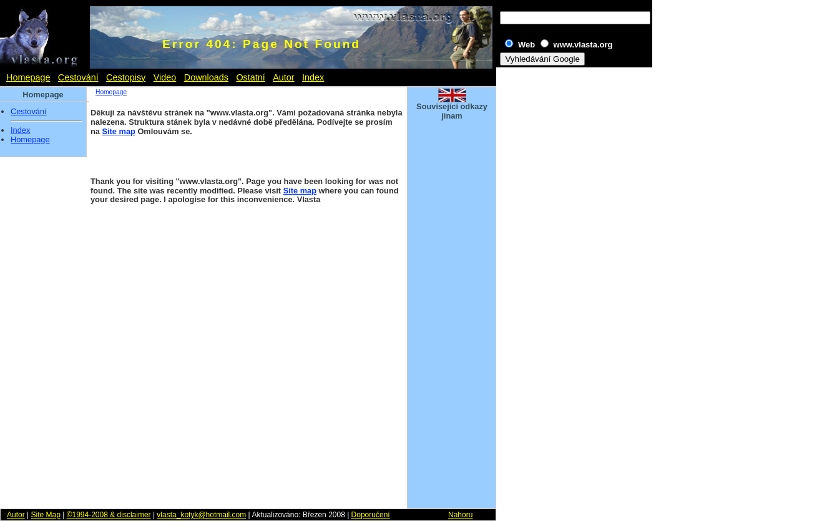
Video (165, 77)
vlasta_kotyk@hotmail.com (201, 514)
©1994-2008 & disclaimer (109, 514)
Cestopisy (125, 77)
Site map (118, 131)
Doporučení (370, 514)
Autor (283, 77)
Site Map (45, 514)
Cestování (78, 77)
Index (313, 77)
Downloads (206, 77)
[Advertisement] (451, 314)
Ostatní (250, 77)
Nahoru (460, 514)
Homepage (28, 77)
